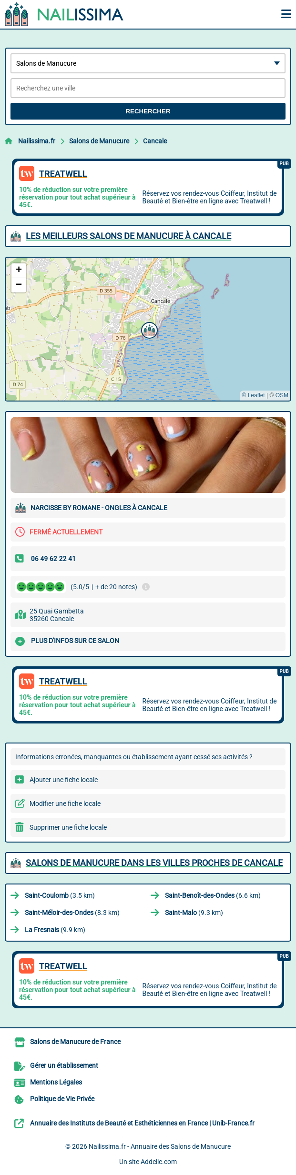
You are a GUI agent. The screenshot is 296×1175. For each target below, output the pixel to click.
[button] (148, 329)
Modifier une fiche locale (65, 803)
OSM (282, 395)
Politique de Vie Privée (62, 1099)
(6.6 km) (213, 895)
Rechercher (147, 111)
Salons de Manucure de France (75, 1041)
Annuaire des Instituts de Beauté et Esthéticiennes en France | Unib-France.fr (142, 1123)
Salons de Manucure (99, 141)
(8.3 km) (72, 912)
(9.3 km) (194, 912)
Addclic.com (159, 1161)
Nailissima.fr (36, 141)
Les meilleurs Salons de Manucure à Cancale (128, 236)
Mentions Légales (56, 1082)
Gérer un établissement (64, 1065)
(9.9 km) (55, 930)
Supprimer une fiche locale (68, 827)
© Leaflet (253, 395)
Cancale (155, 141)
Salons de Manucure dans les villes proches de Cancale (154, 863)
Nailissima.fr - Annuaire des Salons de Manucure (160, 1146)
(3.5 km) (60, 895)
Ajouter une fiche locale (64, 779)
